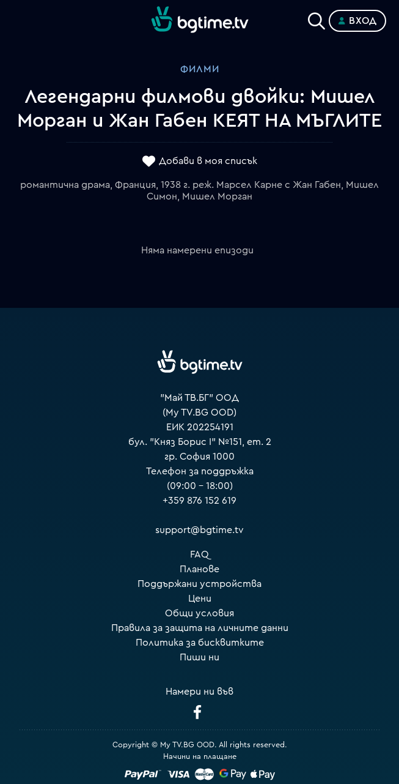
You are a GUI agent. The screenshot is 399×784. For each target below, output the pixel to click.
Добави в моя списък (208, 161)
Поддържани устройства (199, 584)
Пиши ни (199, 657)
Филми (199, 69)
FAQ (199, 554)
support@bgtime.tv (199, 530)
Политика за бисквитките (200, 643)
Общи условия (199, 613)
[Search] (316, 18)
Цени (199, 598)
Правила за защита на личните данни (199, 628)
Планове (199, 569)
